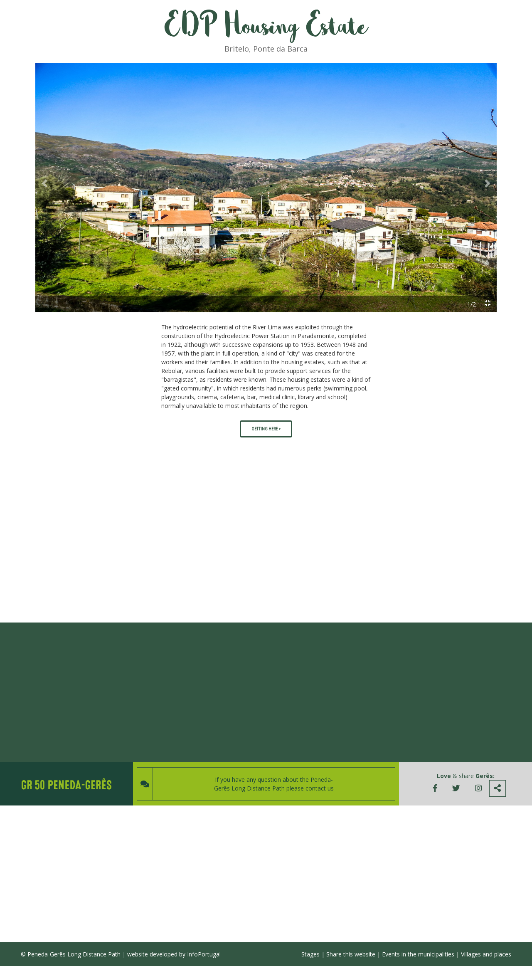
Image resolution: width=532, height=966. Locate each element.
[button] (44, 183)
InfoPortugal (204, 954)
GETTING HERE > (266, 429)
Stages (310, 954)
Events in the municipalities (418, 954)
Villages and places (486, 954)
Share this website (350, 954)
